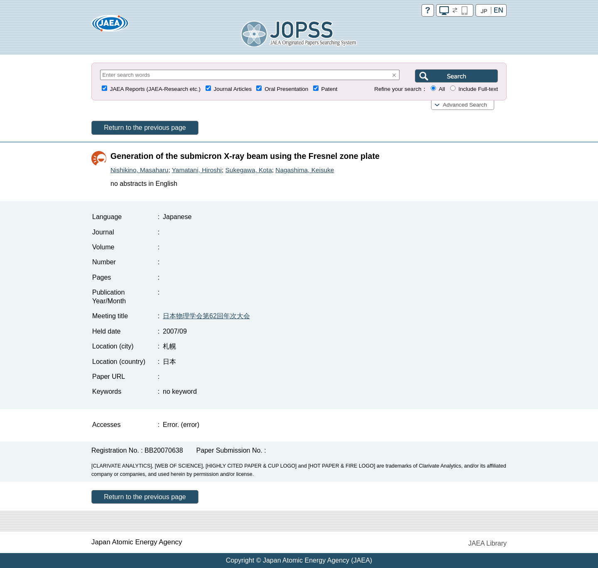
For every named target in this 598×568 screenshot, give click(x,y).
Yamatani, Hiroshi (197, 169)
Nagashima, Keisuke (304, 169)
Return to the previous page (145, 127)
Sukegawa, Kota (248, 169)
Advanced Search (465, 105)
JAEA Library (487, 543)
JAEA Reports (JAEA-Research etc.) (155, 89)
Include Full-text (478, 89)
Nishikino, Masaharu (139, 169)
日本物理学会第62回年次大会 (206, 315)
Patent (329, 89)
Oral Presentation (286, 89)
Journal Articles (232, 89)
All (442, 89)
